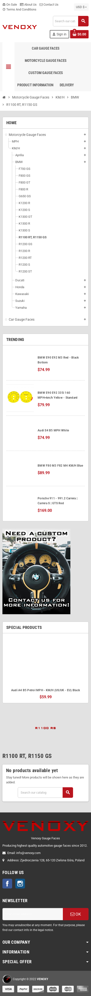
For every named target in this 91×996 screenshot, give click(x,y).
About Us (28, 4)
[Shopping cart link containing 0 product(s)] (79, 34)
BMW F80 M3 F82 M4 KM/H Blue (60, 465)
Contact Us (49, 4)
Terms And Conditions (19, 9)
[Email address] (32, 914)
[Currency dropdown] (81, 7)
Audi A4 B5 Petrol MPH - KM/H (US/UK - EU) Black (45, 690)
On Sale (9, 4)
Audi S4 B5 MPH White (53, 430)
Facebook (7, 883)
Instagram (20, 883)
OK (75, 914)
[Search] (70, 21)
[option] (45, 668)
